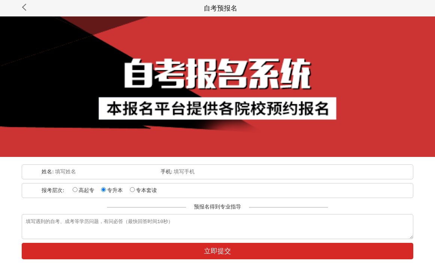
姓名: (48, 171)
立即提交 (217, 254)
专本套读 (143, 190)
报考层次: (53, 190)
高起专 (83, 190)
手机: (167, 171)
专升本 (112, 190)
